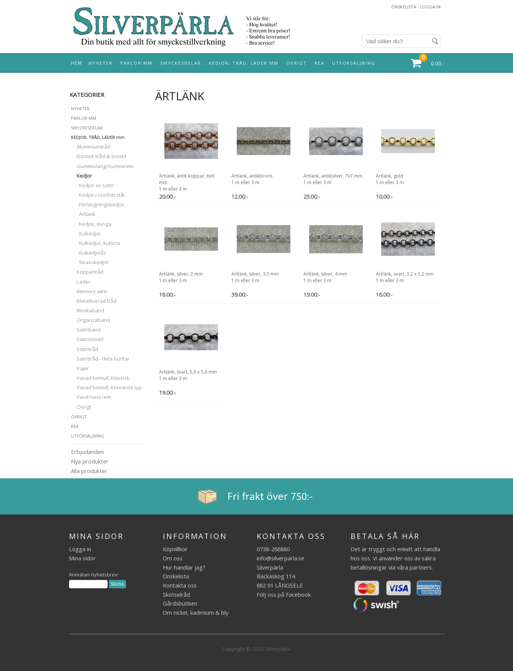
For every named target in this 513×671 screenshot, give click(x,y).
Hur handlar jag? (184, 567)
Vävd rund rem (91, 396)
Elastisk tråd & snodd (98, 156)
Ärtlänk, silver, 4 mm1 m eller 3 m (325, 277)
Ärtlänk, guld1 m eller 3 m (390, 179)
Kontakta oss (180, 585)
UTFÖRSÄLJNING (353, 63)
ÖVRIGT (296, 63)
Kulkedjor (86, 233)
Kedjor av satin (92, 185)
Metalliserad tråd (93, 300)
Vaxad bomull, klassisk (100, 377)
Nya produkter (89, 461)
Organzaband (90, 320)
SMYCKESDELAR (180, 63)
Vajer (80, 368)
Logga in (430, 7)
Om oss (172, 558)
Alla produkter (89, 471)
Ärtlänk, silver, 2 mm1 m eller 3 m (181, 277)
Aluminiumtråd (90, 146)
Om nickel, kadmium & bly (195, 612)
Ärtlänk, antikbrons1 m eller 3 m (251, 179)
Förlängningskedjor (98, 204)
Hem (76, 63)
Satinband (86, 329)
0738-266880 (273, 549)
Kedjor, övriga (91, 223)
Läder (80, 281)
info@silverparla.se (280, 558)
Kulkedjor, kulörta (95, 243)
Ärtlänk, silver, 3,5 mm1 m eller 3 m (255, 277)
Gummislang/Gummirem (102, 166)
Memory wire (89, 291)
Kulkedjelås (88, 252)
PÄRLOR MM (136, 63)
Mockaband (87, 310)
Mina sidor (82, 558)
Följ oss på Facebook (284, 594)
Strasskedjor (90, 262)
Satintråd (84, 349)
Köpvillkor (175, 549)
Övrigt (81, 406)
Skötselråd (176, 594)
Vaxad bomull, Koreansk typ (106, 387)
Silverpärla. (278, 648)
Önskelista (403, 7)
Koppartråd (87, 271)
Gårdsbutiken (180, 603)
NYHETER (101, 63)
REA (320, 63)
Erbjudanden (87, 451)
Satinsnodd (87, 339)
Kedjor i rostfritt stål (98, 194)
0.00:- (437, 63)
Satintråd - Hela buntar (100, 358)
